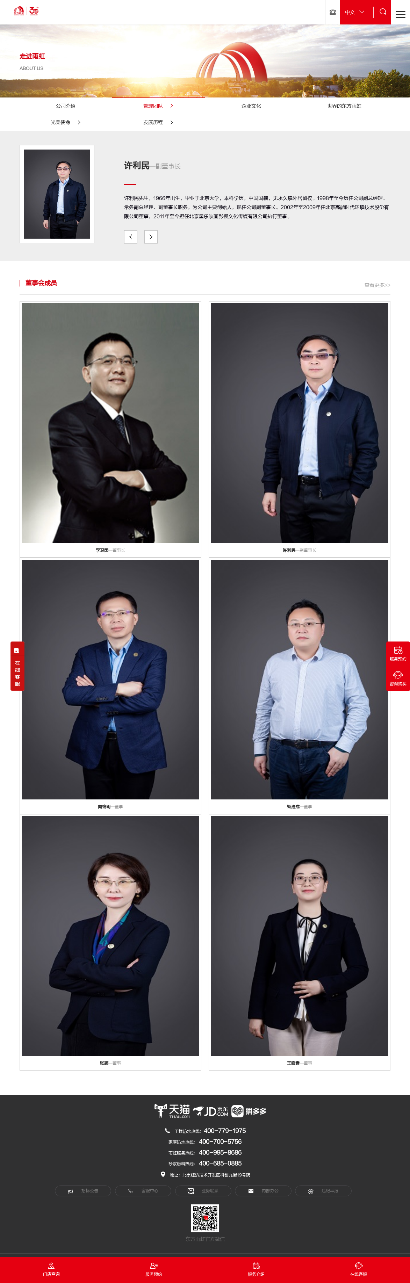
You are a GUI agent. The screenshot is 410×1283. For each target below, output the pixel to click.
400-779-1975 (225, 1131)
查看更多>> (377, 285)
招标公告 (83, 1191)
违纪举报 (323, 1191)
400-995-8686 (220, 1153)
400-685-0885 (220, 1163)
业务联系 (203, 1191)
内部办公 (263, 1191)
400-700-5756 (220, 1142)
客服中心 (143, 1191)
